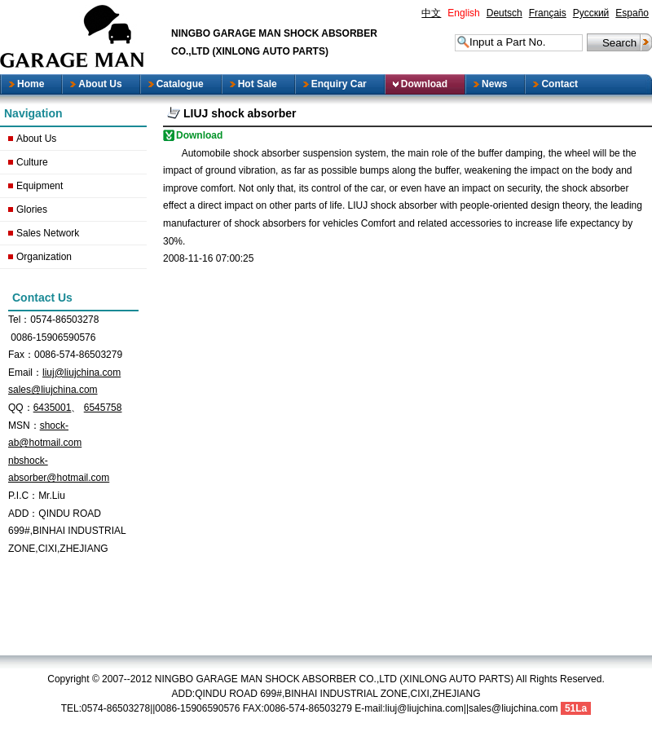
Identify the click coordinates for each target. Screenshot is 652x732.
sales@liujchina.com (53, 389)
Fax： (21, 354)
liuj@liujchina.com (81, 372)
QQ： (20, 407)
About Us (36, 138)
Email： (25, 372)
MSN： (24, 425)
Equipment (39, 186)
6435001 (52, 407)
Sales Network (47, 233)
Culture (32, 162)
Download (199, 135)
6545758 (103, 407)
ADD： (23, 513)
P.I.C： (23, 495)
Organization (44, 256)
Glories (31, 209)
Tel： (19, 319)
